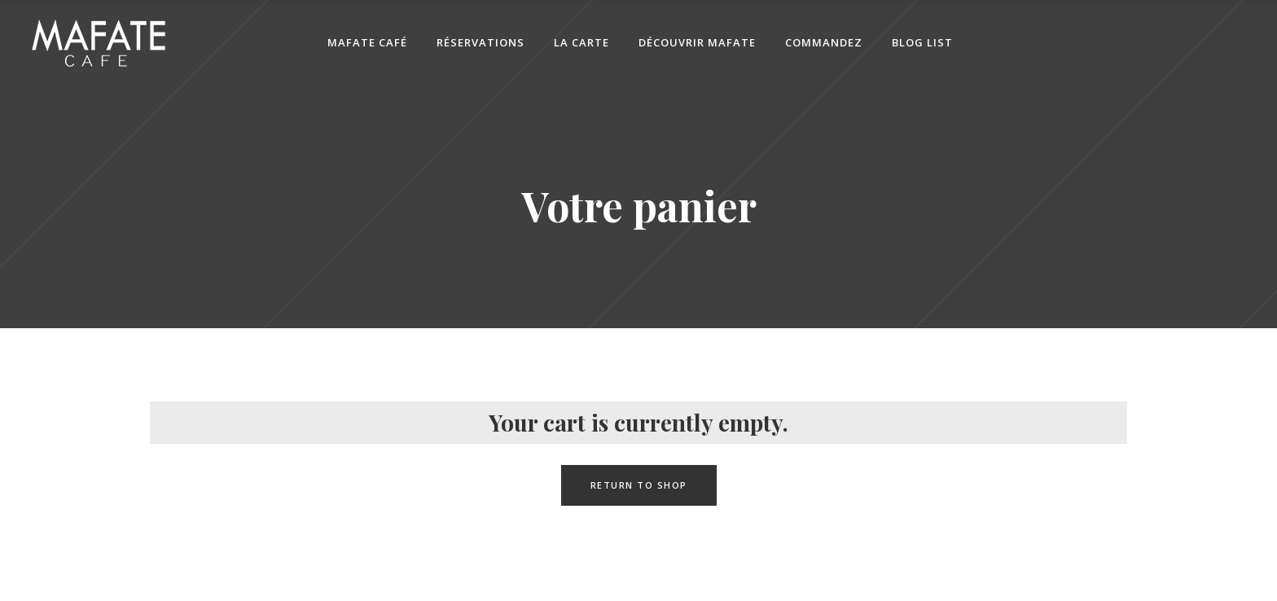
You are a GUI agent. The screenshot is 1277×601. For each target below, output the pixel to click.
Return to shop (638, 485)
